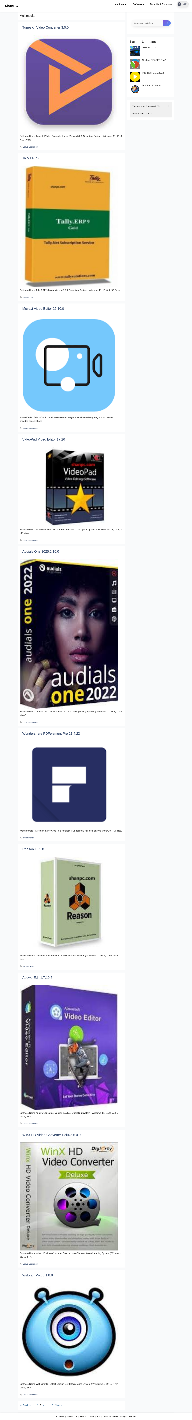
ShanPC (11, 6)
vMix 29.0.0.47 (150, 47)
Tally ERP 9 (31, 158)
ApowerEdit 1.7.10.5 (37, 977)
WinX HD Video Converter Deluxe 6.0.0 (51, 1135)
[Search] (167, 23)
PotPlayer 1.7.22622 (153, 73)
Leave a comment (30, 147)
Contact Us (72, 1416)
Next (59, 1405)
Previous (25, 1405)
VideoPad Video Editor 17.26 (43, 439)
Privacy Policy (95, 1416)
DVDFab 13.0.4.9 (151, 85)
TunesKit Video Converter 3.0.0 (45, 27)
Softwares (138, 4)
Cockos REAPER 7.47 (154, 60)
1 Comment (28, 297)
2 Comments (28, 966)
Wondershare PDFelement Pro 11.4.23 (51, 733)
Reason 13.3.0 (33, 849)
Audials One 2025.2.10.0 (40, 551)
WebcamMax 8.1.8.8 (37, 1275)
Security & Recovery (161, 4)
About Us (59, 1416)
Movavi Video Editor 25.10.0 (43, 308)
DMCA (83, 1416)
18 (52, 1405)
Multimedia (121, 4)
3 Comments (28, 838)
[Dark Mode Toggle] (183, 4)
